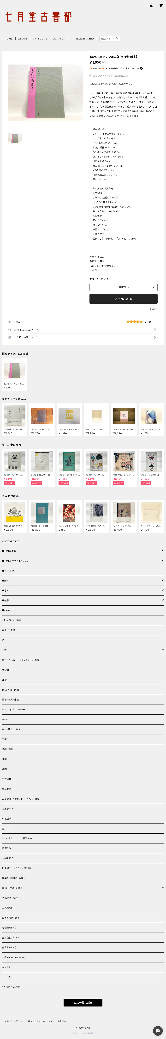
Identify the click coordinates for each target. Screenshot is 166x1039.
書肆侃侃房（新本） (11, 937)
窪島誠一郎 (8, 808)
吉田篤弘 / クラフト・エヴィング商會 (20, 798)
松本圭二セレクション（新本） (16, 868)
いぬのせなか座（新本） (14, 957)
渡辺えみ (6, 848)
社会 (4, 679)
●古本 (5, 590)
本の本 (5, 719)
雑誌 (4, 769)
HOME (9, 38)
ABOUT (22, 38)
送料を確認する (121, 75)
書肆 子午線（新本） (12, 888)
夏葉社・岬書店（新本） (13, 878)
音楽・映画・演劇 (10, 689)
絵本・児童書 (8, 630)
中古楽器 (7, 779)
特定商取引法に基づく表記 (40, 1021)
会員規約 (62, 1021)
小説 (4, 650)
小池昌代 (7, 818)
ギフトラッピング (98, 279)
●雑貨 (5, 600)
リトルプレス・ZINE (12, 620)
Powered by (83, 1033)
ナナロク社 (7, 977)
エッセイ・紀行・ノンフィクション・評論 (21, 660)
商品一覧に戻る (83, 1002)
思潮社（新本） (9, 927)
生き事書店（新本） (11, 917)
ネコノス (6, 967)
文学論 (5, 669)
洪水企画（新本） (10, 897)
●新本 (5, 580)
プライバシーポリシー (14, 1021)
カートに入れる (123, 298)
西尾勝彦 (7, 788)
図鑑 (4, 739)
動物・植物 (7, 749)
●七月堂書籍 (9, 550)
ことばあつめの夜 (11, 987)
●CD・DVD (8, 610)
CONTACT (59, 38)
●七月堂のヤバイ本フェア (15, 560)
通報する (154, 309)
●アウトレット (9, 570)
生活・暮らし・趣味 (11, 729)
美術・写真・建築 (10, 699)
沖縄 (4, 759)
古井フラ (6, 828)
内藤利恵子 (8, 858)
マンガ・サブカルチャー (13, 709)
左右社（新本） (9, 947)
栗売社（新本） (9, 907)
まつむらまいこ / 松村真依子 (17, 838)
